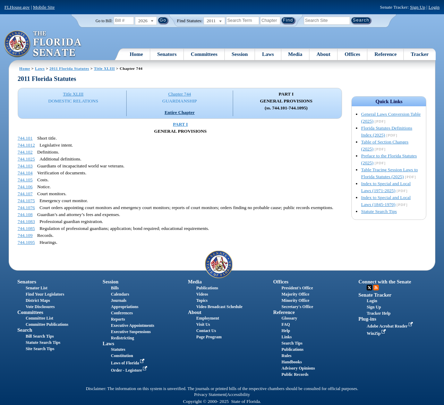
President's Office (297, 288)
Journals (119, 300)
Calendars (120, 294)
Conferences (122, 313)
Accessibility (238, 394)
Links (286, 336)
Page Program (209, 336)
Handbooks (291, 361)
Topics (202, 300)
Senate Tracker (374, 295)
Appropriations (124, 306)
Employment (207, 318)
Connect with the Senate (384, 281)
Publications (207, 288)
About (323, 54)
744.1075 (26, 200)
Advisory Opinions (298, 368)
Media (295, 54)
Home (136, 54)
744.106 (25, 186)
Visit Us (203, 324)
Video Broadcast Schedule (219, 306)
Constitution (122, 355)
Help (285, 330)
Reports (118, 319)
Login (433, 7)
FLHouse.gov (17, 7)
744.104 (25, 172)
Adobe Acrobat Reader (390, 326)
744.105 (25, 179)
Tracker (419, 54)
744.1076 (26, 207)
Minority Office (295, 300)
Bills (115, 288)
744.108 (25, 214)
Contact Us (206, 330)
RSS (376, 287)
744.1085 (26, 228)
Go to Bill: (104, 21)
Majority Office (295, 294)
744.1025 (26, 159)
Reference (385, 54)
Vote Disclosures (40, 306)
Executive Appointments (132, 325)
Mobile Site (44, 7)
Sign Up (417, 7)
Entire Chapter (179, 112)
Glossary (289, 318)
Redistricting (122, 338)
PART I (180, 124)
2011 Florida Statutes (69, 68)
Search (24, 330)
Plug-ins (367, 319)
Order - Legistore (130, 370)
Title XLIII (104, 68)
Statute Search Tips (379, 211)
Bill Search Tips (40, 336)
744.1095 (26, 242)
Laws (268, 54)
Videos (202, 294)
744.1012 (26, 145)
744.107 (25, 193)
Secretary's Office (297, 306)
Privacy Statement (210, 394)
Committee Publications (47, 324)
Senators (167, 54)
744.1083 (26, 221)
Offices (352, 54)
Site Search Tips (40, 348)
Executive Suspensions (131, 331)
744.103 (25, 165)
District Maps (38, 300)
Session (240, 54)
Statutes (118, 349)
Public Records (294, 374)
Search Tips (291, 343)
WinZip (377, 333)
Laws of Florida (128, 363)
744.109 (25, 235)
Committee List (39, 318)
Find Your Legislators (45, 294)
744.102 (25, 152)
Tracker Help (379, 313)
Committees (204, 54)
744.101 (25, 138)
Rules (286, 355)
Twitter (369, 287)
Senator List (37, 288)
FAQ (285, 324)
